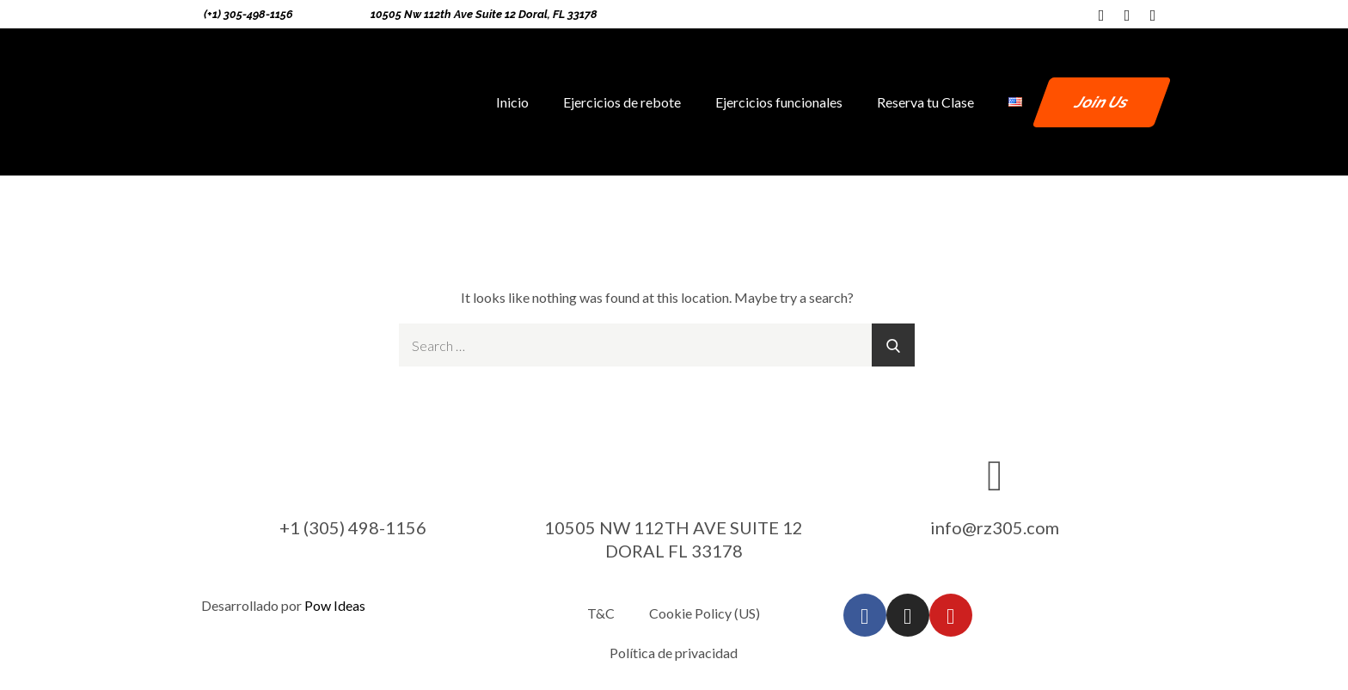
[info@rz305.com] (994, 474)
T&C (601, 613)
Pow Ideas (334, 605)
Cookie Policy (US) (704, 613)
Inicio (512, 102)
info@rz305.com (994, 527)
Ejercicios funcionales (778, 102)
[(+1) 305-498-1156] (191, 14)
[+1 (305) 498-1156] (353, 474)
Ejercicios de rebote (622, 102)
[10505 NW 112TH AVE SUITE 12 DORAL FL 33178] (674, 474)
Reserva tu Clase (925, 102)
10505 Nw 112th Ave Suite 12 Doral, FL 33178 (484, 14)
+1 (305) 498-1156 (352, 527)
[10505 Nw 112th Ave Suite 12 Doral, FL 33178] (358, 14)
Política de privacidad (674, 652)
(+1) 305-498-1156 (248, 14)
